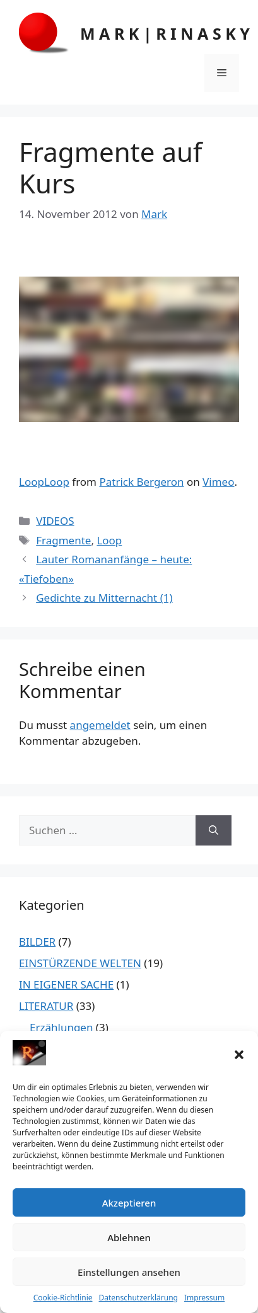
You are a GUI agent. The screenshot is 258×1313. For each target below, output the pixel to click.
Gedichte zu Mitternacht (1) (104, 597)
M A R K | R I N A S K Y (165, 33)
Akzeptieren (129, 1202)
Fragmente (63, 540)
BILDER (37, 941)
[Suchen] (214, 830)
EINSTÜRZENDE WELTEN (80, 963)
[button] (239, 1054)
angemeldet (100, 725)
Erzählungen (61, 1027)
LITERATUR (46, 1006)
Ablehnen (129, 1237)
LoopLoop (44, 481)
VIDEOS (55, 520)
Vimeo (218, 481)
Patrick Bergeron (141, 481)
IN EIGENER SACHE (66, 984)
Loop (109, 540)
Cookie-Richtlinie (63, 1297)
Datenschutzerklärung (138, 1297)
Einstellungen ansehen (129, 1272)
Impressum (204, 1297)
